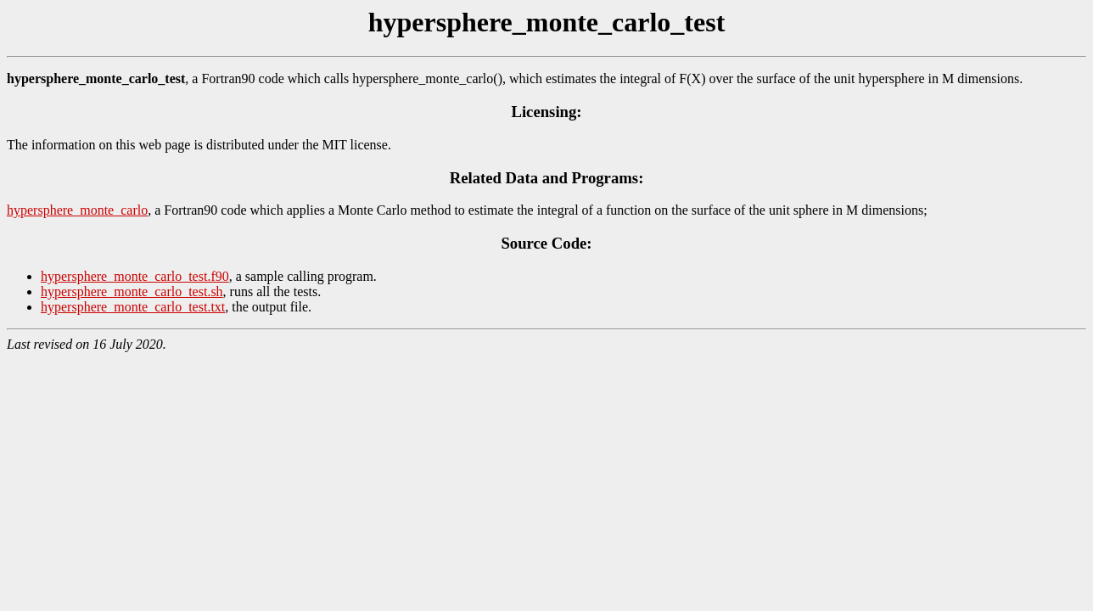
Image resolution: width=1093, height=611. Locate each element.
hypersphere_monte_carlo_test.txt (133, 307)
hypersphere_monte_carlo (77, 210)
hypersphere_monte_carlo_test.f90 (135, 276)
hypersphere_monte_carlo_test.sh (132, 291)
